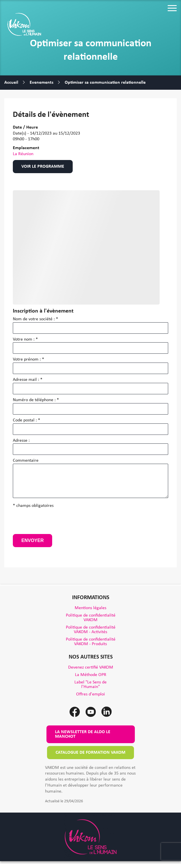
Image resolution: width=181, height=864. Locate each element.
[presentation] (56, 523)
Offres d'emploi (90, 694)
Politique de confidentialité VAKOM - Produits (90, 641)
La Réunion (23, 154)
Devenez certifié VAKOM (90, 667)
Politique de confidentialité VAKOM (90, 617)
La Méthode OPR (90, 675)
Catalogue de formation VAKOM (90, 752)
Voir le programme (42, 166)
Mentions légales (90, 608)
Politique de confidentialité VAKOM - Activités (90, 629)
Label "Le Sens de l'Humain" (90, 684)
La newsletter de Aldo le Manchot (82, 734)
